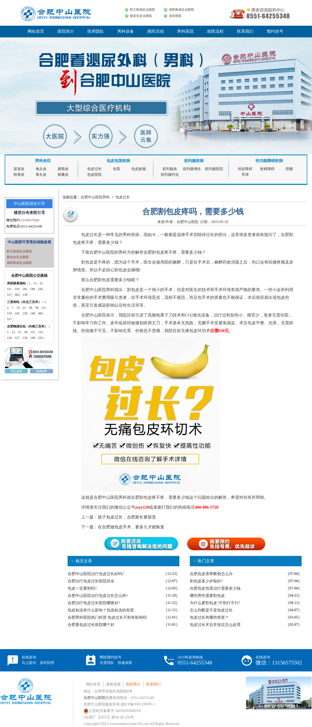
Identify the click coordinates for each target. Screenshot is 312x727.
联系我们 (245, 31)
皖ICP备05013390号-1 (138, 704)
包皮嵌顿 (138, 169)
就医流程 (215, 31)
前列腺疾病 (194, 161)
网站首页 (36, 31)
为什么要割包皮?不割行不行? (215, 603)
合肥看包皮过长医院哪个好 (91, 625)
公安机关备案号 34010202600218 (112, 711)
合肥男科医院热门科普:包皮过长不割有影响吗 (107, 617)
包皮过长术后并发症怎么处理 (215, 625)
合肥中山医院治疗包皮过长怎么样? (98, 596)
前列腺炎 (169, 169)
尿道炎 (19, 169)
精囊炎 (63, 175)
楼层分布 (21, 213)
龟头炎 (41, 169)
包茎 (116, 169)
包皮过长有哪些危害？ (209, 617)
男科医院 (185, 31)
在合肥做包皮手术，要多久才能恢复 (131, 527)
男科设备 (125, 31)
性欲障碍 (245, 169)
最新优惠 (113, 684)
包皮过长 (94, 169)
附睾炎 (19, 175)
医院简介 (65, 31)
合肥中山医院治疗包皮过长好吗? (96, 574)
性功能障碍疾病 (269, 161)
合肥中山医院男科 (95, 197)
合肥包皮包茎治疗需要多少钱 (215, 588)
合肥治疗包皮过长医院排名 (91, 581)
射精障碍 (267, 169)
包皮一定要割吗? (82, 588)
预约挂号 (275, 31)
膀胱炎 (63, 169)
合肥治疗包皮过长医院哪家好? (94, 603)
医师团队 (95, 31)
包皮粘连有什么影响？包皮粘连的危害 (101, 610)
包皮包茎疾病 (118, 161)
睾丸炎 (41, 175)
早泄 (245, 175)
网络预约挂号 (116, 660)
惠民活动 (155, 31)
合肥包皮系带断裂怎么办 (211, 574)
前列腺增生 (192, 169)
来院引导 (37, 213)
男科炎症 (43, 161)
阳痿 (289, 169)
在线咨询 (38, 660)
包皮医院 (94, 175)
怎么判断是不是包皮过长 (211, 610)
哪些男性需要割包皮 (207, 596)
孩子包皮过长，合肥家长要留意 (127, 517)
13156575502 (30, 220)
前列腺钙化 (170, 175)
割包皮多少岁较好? (206, 581)
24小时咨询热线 (195, 660)
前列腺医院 (214, 169)
